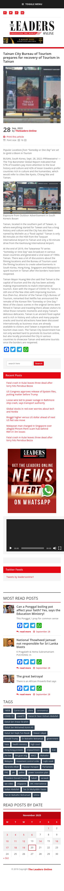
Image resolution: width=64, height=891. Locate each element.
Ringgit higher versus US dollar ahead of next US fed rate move (30, 419)
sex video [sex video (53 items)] (9, 783)
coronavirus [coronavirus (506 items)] (42, 710)
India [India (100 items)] (45, 750)
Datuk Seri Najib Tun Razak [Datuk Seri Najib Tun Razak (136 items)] (17, 733)
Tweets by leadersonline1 (20, 576)
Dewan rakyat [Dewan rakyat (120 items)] (39, 733)
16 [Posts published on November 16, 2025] (56, 841)
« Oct (6, 858)
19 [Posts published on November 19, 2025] (23, 847)
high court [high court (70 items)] (35, 744)
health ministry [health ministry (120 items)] (20, 744)
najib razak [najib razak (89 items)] (48, 761)
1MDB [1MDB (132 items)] (7, 710)
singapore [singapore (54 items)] (21, 783)
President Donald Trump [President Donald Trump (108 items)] (16, 778)
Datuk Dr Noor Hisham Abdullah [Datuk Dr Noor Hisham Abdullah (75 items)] (43, 716)
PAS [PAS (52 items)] (6, 772)
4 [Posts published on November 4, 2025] (15, 834)
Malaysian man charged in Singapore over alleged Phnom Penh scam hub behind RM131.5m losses (29, 428)
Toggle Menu (32, 4)
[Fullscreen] (59, 548)
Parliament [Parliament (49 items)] (48, 766)
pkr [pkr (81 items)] (13, 772)
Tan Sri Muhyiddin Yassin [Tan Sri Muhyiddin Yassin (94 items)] (34, 789)
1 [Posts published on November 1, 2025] (48, 828)
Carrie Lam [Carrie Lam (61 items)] (19, 710)
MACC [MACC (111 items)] (33, 755)
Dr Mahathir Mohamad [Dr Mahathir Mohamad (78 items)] (32, 738)
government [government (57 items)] (52, 738)
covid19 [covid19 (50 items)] (20, 716)
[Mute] (54, 548)
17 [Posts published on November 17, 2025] (7, 847)
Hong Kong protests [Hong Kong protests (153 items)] (14, 750)
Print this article (13, 136)
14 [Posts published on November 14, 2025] (40, 841)
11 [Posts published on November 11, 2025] (15, 841)
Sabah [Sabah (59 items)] (34, 778)
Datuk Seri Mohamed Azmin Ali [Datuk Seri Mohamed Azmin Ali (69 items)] (19, 727)
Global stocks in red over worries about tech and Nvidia (30, 410)
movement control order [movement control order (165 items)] (27, 761)
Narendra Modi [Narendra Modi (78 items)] (12, 766)
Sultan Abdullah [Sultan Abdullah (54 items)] (12, 789)
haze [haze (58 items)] (7, 744)
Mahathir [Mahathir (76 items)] (44, 755)
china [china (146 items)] (30, 710)
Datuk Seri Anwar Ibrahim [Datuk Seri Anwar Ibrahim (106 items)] (16, 721)
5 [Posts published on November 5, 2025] (23, 834)
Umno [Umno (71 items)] (36, 795)
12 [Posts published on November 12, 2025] (23, 841)
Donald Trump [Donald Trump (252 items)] (11, 738)
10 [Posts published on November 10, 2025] (7, 841)
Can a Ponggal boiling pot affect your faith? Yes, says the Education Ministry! (38, 610)
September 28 (41, 632)
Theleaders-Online (26, 130)
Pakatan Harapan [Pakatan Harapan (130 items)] (30, 766)
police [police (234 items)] (21, 772)
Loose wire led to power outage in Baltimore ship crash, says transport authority (30, 401)
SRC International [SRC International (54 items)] (38, 783)
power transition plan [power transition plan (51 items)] (38, 772)
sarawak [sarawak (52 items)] (44, 778)
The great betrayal (29, 676)
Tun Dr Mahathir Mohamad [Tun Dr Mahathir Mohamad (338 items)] (17, 795)
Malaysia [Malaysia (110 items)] (9, 761)
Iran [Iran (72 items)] (54, 750)
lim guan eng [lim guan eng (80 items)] (21, 755)
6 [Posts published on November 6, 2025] (32, 834)
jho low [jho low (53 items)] (8, 755)
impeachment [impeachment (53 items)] (33, 750)
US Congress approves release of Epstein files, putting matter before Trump (31, 393)
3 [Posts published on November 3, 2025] (7, 834)
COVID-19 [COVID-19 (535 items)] (9, 716)
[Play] (10, 548)
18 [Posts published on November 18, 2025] (15, 847)
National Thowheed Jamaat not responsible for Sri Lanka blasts (37, 643)
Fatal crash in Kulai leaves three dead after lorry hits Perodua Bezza (29, 384)
